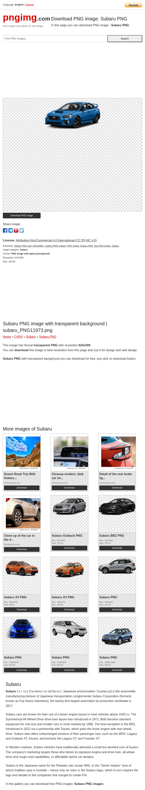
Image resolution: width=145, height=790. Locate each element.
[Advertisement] (72, 71)
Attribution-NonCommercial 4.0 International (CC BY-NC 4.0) (56, 240)
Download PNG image (22, 215)
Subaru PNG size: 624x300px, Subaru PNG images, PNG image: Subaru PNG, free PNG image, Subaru (66, 246)
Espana (30, 4)
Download (22, 487)
